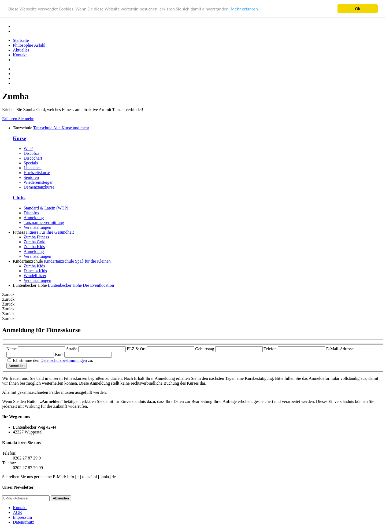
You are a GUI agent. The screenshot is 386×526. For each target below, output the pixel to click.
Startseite (21, 40)
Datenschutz (23, 522)
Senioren (31, 177)
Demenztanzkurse (39, 187)
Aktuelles (21, 50)
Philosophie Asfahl (29, 45)
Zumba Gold (34, 242)
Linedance (33, 167)
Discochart (33, 158)
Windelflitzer (35, 275)
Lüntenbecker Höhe (81, 285)
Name (11, 349)
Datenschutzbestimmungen (63, 360)
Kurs (59, 354)
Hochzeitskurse (37, 172)
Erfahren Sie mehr (18, 118)
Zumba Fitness (36, 237)
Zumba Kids (34, 246)
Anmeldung (34, 217)
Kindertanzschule (77, 261)
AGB (17, 512)
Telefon (270, 349)
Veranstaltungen (37, 227)
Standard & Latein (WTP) (46, 208)
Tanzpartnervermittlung (44, 222)
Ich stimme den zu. (53, 360)
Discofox (31, 153)
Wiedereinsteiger (38, 182)
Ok (357, 9)
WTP (28, 148)
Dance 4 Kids (35, 270)
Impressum (22, 517)
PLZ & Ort (136, 349)
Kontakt (20, 55)
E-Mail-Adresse (340, 349)
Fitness (50, 232)
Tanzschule (61, 128)
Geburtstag (204, 349)
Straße (71, 349)
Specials (31, 163)
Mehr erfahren (244, 9)
